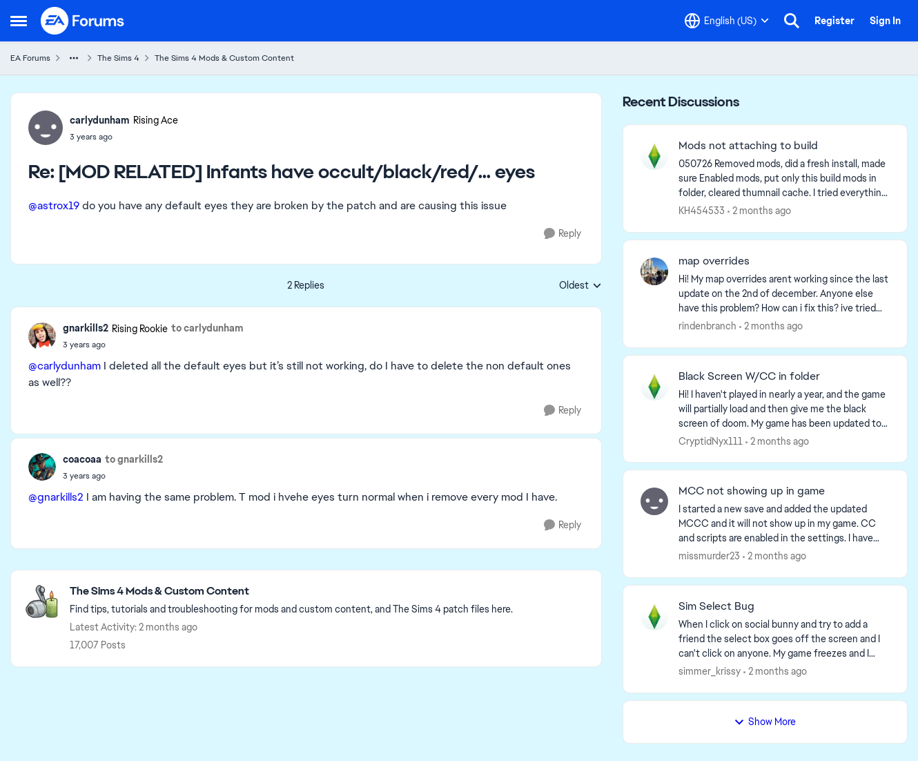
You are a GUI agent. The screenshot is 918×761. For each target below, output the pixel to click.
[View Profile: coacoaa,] (42, 467)
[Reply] (562, 233)
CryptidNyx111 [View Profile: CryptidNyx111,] (710, 440)
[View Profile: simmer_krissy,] (654, 616)
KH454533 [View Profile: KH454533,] (701, 210)
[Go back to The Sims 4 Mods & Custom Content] (291, 591)
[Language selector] (726, 21)
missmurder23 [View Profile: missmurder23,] (709, 556)
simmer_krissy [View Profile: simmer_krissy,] (709, 671)
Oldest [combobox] (580, 286)
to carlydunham (207, 328)
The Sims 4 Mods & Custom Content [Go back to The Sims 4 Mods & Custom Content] (224, 58)
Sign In (885, 21)
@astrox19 (53, 205)
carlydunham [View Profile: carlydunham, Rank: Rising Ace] (100, 120)
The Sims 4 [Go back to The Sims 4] (118, 58)
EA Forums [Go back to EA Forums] (30, 58)
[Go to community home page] (83, 21)
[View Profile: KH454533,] (654, 156)
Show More (765, 721)
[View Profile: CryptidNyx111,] (654, 387)
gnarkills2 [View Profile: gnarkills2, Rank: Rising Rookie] (85, 328)
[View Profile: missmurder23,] (654, 501)
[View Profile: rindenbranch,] (654, 271)
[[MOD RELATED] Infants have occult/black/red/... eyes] (124, 137)
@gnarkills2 (56, 497)
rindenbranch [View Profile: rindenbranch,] (707, 326)
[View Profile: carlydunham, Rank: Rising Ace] (45, 127)
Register (834, 21)
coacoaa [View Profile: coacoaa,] (82, 459)
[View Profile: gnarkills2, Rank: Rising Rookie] (42, 336)
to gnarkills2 (134, 459)
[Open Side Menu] (18, 20)
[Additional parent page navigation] (74, 58)
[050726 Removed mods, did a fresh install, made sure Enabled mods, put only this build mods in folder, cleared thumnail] (784, 178)
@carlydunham (64, 365)
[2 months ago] (759, 211)
